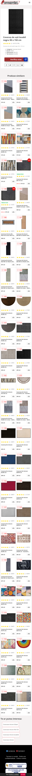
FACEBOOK (10, 751)
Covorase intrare (8, 740)
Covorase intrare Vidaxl (10, 724)
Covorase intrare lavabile (11, 735)
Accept (23, 774)
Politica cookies (21, 758)
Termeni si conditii (12, 756)
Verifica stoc (19, 59)
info (13, 102)
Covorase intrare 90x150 (11, 730)
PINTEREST (20, 751)
